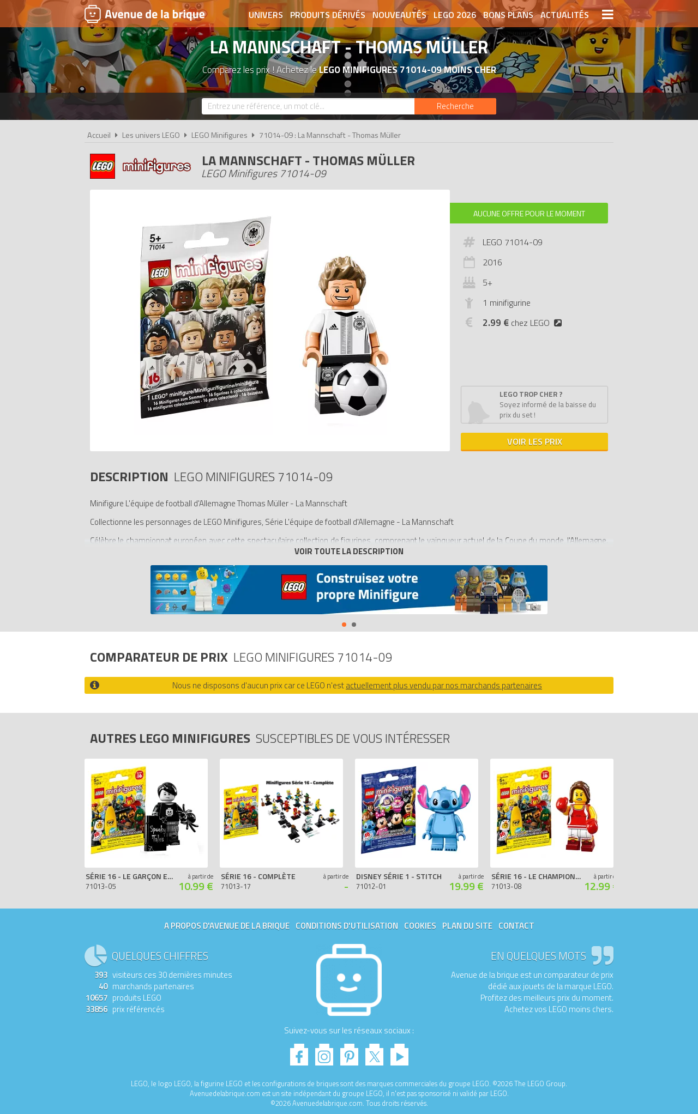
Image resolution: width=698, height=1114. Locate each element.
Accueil (99, 135)
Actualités (564, 14)
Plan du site (467, 925)
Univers (266, 14)
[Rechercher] (455, 106)
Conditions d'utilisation (347, 925)
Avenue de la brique (144, 13)
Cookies (420, 925)
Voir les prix (534, 441)
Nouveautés (399, 14)
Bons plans (508, 14)
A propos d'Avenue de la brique (227, 925)
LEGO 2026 (455, 14)
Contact (516, 925)
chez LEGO (524, 322)
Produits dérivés (327, 14)
